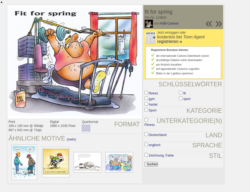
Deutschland (157, 135)
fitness (153, 93)
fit (184, 93)
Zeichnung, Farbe (161, 155)
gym (152, 99)
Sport (152, 110)
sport (186, 99)
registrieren (169, 41)
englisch (154, 145)
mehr (71, 139)
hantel (153, 104)
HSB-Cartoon (169, 23)
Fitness (149, 125)
